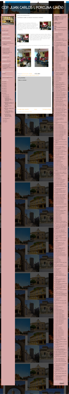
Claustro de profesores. (7, 42)
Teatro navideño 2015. (59, 332)
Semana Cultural (58, 313)
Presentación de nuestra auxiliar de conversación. (61, 284)
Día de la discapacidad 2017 (60, 134)
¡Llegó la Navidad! (58, 35)
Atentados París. (58, 62)
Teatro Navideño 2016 (59, 334)
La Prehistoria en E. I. (59, 242)
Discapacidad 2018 (58, 161)
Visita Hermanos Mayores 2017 (60, 373)
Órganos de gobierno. (7, 38)
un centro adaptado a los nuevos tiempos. (61, 344)
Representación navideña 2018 (60, 303)
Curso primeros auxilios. (59, 110)
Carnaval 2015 (57, 77)
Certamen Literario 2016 (59, 89)
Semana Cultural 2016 (59, 316)
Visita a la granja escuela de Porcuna (60, 355)
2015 (4, 90)
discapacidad (57, 160)
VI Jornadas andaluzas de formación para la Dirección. (60, 350)
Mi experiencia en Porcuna (60, 255)
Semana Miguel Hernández (60, 319)
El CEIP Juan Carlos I (59, 165)
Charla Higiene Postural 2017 (60, 90)
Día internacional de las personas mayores (59, 157)
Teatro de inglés (58, 327)
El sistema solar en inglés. (60, 172)
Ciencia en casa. (58, 91)
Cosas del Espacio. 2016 (59, 108)
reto (56, 305)
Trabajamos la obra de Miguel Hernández (60, 340)
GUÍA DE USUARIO (6, 66)
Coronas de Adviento (59, 103)
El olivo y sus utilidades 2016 (60, 167)
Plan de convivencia (6, 51)
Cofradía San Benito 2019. (60, 93)
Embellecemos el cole (59, 175)
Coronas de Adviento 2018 (59, 104)
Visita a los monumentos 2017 (60, 356)
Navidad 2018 (57, 261)
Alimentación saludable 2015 (60, 58)
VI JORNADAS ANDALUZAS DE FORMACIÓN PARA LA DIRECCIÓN (8, 99)
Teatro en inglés (58, 328)
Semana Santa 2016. (59, 320)
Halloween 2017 (58, 218)
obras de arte (57, 271)
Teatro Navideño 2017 (59, 335)
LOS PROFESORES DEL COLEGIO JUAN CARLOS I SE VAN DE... (9, 112)
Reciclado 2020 (57, 298)
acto (56, 47)
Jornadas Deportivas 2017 (60, 235)
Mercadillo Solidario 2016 (59, 253)
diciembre (6, 95)
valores (56, 347)
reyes (56, 308)
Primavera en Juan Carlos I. (60, 286)
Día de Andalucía (58, 124)
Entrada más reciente (23, 109)
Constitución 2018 (58, 99)
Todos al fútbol (57, 336)
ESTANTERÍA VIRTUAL (7, 65)
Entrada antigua (47, 109)
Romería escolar (58, 309)
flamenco (57, 209)
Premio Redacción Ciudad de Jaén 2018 (60, 282)
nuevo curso (57, 268)
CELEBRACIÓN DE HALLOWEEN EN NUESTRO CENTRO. (8, 115)
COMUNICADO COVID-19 (59, 95)
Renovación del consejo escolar (60, 300)
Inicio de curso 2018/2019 (59, 231)
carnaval (56, 76)
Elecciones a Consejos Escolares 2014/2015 (61, 174)
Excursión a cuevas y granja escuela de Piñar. (60, 184)
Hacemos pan (57, 214)
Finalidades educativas (59, 207)
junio (5, 120)
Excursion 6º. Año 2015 (59, 181)
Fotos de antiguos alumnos (8, 77)
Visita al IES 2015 (58, 367)
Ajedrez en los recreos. (59, 55)
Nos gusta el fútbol (58, 265)
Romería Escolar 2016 (59, 310)
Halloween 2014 (58, 217)
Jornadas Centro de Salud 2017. (60, 232)
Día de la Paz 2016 (58, 136)
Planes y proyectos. (6, 48)
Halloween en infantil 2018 (60, 221)
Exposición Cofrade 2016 (59, 197)
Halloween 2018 (58, 220)
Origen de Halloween (59, 274)
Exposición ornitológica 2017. (60, 198)
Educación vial (57, 163)
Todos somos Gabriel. (59, 338)
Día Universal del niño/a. (59, 159)
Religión (56, 299)
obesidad (56, 270)
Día (56, 121)
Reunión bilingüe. (58, 306)
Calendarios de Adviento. (59, 72)
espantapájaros (58, 178)
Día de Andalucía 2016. (59, 126)
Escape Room (57, 177)
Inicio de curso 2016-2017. (59, 230)
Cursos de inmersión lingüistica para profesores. (61, 113)
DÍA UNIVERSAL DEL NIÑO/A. (8, 106)
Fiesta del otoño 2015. (59, 201)
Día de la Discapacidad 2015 (60, 131)
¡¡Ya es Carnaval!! (58, 33)
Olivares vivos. (57, 272)
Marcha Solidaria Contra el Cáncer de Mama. (60, 248)
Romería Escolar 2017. (59, 312)
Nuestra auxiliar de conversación (61, 266)
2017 (4, 86)
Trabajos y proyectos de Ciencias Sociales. (61, 342)
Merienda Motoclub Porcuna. (60, 254)
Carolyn (56, 81)
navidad (56, 258)
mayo (5, 121)
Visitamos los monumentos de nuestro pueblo (60, 376)
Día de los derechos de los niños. (61, 144)
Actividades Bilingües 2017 (60, 44)
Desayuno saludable (58, 118)
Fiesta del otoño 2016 (59, 202)
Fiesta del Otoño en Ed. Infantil (60, 204)
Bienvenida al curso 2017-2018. (60, 70)
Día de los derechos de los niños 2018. (61, 142)
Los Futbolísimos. (58, 245)
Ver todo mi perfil (5, 30)
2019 (4, 83)
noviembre (6, 96)
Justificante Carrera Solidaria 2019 (60, 241)
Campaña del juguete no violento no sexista (59, 74)
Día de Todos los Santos (59, 150)
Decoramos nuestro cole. (59, 114)
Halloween (57, 216)
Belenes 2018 (57, 66)
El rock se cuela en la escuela (60, 168)
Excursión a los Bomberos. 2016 (60, 186)
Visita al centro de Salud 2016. (60, 361)
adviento (56, 49)
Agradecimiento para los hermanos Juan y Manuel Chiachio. (60, 52)
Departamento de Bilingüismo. (60, 116)
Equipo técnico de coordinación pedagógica (8, 44)
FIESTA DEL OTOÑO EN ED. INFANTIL (9, 109)
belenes (56, 63)
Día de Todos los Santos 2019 (60, 151)
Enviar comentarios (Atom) (27, 112)
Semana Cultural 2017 (59, 317)
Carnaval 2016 (57, 78)
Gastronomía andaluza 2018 (60, 210)
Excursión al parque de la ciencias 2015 (59, 189)
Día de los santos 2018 (59, 146)
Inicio (35, 109)
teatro (56, 325)
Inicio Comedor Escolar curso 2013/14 (60, 228)
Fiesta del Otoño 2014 (59, 200)
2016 (4, 88)
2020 (4, 81)
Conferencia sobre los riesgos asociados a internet (30, 75)
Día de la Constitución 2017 (60, 130)
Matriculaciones (58, 251)
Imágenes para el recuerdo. (60, 226)
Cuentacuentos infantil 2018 (60, 109)
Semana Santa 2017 (59, 321)
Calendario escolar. (6, 57)
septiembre (6, 118)
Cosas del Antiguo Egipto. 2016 (60, 105)
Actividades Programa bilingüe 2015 (60, 46)
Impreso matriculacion (7, 61)
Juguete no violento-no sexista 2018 (60, 238)
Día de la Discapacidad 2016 (60, 132)
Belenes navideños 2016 (59, 68)
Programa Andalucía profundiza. (61, 289)
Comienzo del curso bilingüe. (60, 94)
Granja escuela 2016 (59, 212)
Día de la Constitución (59, 128)
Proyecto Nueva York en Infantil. (61, 295)
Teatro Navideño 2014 (59, 331)
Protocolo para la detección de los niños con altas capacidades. (61, 294)
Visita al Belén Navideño (59, 360)
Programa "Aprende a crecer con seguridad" (60, 288)
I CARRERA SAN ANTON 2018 (60, 225)
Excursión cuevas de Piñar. (60, 194)
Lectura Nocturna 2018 (59, 244)
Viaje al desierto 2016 (59, 351)
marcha (56, 246)
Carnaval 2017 (57, 80)
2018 (4, 85)
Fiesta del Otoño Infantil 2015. (60, 206)
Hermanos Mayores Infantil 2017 (61, 222)
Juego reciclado (58, 236)
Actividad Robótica (58, 42)
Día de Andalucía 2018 (59, 127)
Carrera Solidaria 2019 (59, 83)
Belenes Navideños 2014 (59, 67)
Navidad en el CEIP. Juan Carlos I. (61, 263)
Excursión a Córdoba (58, 182)
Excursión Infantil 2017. (59, 196)
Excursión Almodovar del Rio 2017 (60, 193)
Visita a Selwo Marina (59, 358)
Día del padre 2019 (58, 153)
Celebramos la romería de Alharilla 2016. (59, 87)
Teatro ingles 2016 (58, 329)
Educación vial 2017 (58, 164)
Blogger (40, 390)
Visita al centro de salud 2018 (60, 363)
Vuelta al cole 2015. (58, 379)
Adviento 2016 (57, 50)
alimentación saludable (59, 56)
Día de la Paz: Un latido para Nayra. (60, 140)
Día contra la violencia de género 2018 (61, 123)
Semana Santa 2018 (59, 323)
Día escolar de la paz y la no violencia (60, 155)
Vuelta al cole (57, 378)
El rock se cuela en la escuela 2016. (60, 170)
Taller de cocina (58, 324)
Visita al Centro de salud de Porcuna (60, 366)
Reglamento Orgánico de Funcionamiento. (7, 53)
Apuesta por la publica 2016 (60, 60)
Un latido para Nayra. (59, 346)
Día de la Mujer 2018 (59, 135)
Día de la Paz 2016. (58, 138)
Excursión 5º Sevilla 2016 (59, 180)
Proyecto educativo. (6, 49)
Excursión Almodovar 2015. (60, 191)
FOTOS (4, 73)
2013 (4, 93)
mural (56, 257)
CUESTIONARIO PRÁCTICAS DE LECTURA (8, 68)
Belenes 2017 (57, 64)
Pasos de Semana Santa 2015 (60, 275)
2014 (4, 91)
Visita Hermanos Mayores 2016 (60, 371)
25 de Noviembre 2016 (59, 39)
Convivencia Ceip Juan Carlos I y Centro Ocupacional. (61, 101)
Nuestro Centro (5, 34)
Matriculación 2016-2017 (59, 250)
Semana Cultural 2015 (59, 315)
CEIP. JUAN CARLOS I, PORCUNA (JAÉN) (32, 7)
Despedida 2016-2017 (59, 119)
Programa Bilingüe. (58, 292)
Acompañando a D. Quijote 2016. (61, 40)
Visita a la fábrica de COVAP (60, 352)
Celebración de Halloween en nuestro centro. (60, 85)
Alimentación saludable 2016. (60, 59)
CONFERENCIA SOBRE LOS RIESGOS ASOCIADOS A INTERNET (9, 103)
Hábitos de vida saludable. (59, 213)
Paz (56, 277)
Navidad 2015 (57, 259)
